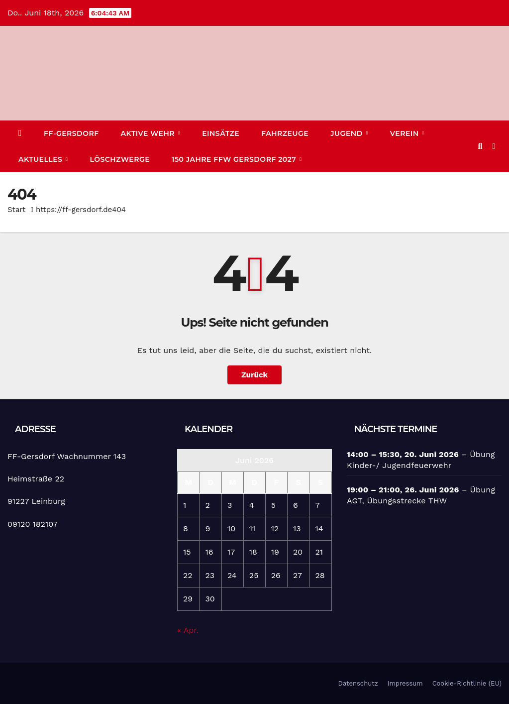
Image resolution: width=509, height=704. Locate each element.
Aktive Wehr (149, 133)
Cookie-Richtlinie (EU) (467, 683)
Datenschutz (358, 683)
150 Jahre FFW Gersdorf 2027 (235, 159)
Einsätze (220, 133)
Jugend (347, 133)
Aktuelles (41, 159)
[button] (480, 146)
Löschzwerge (120, 159)
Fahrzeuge (284, 133)
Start (16, 209)
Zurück (254, 374)
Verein (405, 133)
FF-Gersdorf (71, 133)
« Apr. (188, 630)
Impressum (405, 683)
